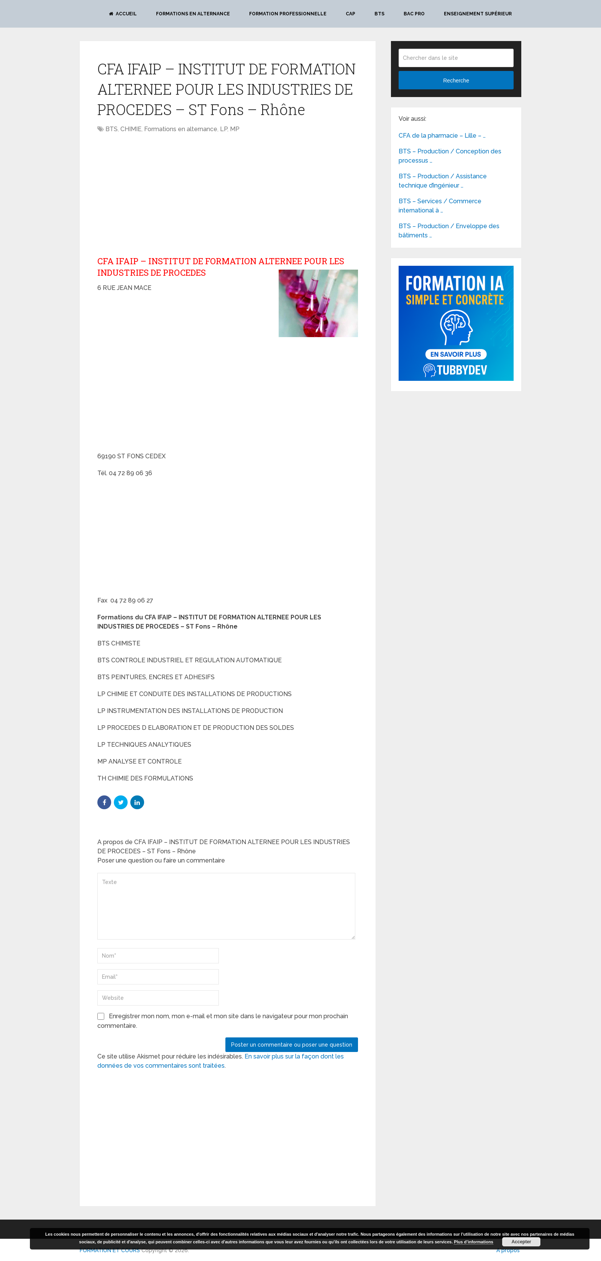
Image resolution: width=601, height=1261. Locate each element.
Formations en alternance (193, 13)
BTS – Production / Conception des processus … (450, 156)
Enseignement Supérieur (478, 13)
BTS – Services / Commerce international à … (440, 206)
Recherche (456, 80)
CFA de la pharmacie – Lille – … (442, 135)
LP (223, 129)
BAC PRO (414, 13)
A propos (508, 1250)
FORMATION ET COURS (110, 1250)
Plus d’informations (473, 1242)
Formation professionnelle (288, 13)
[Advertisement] (161, 195)
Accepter (521, 1242)
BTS (379, 13)
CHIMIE (130, 129)
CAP (350, 13)
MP (235, 129)
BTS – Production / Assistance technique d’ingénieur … (443, 181)
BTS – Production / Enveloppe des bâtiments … (449, 230)
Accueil (123, 13)
